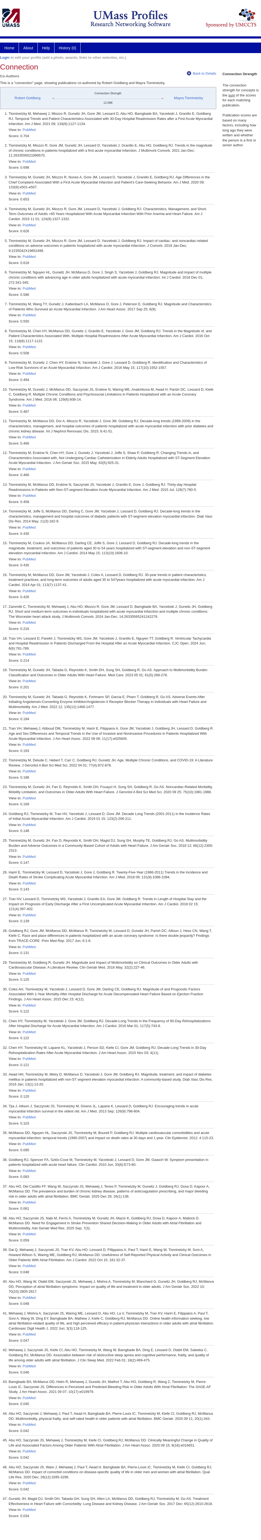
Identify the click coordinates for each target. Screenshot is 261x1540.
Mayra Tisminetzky (188, 98)
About (28, 48)
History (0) (67, 48)
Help (46, 48)
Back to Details (201, 73)
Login (4, 58)
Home (9, 48)
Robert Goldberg (27, 98)
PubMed (29, 130)
